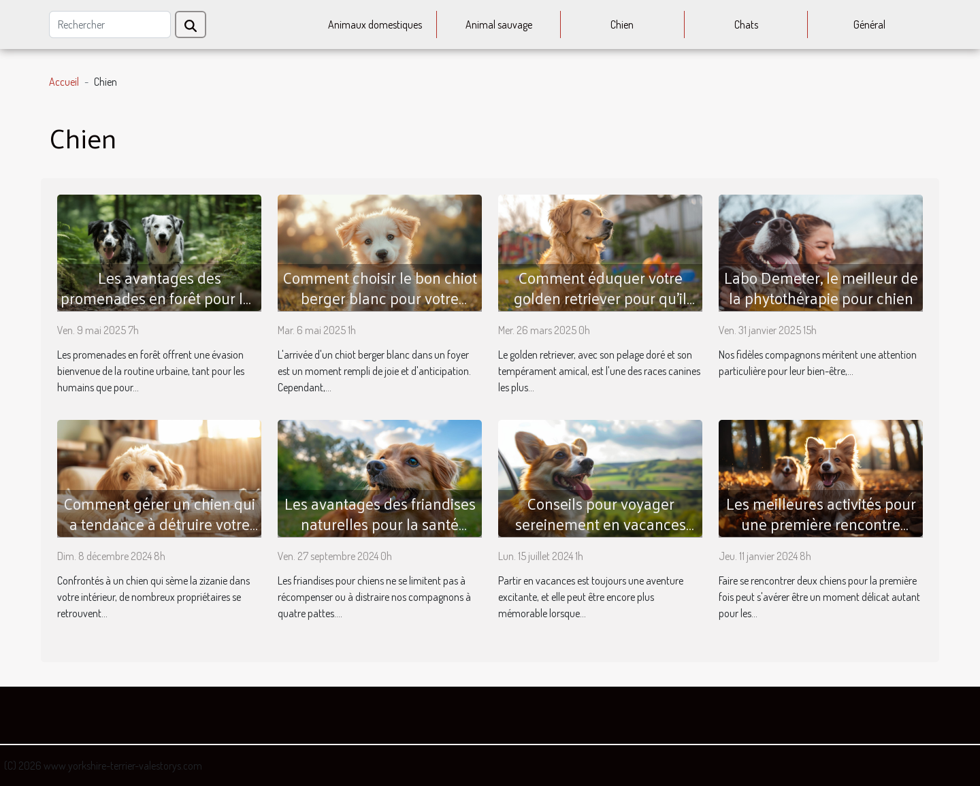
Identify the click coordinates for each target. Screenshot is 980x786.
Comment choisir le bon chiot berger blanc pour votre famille (379, 297)
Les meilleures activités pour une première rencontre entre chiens (821, 523)
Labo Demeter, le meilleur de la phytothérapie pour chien (821, 287)
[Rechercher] (110, 24)
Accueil (64, 81)
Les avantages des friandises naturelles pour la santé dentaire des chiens (380, 523)
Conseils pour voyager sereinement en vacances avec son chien (600, 523)
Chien (622, 24)
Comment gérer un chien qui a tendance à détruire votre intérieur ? (159, 523)
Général (869, 24)
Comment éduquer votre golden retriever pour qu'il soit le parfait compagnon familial (600, 308)
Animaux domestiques (375, 24)
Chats (746, 24)
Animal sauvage (499, 24)
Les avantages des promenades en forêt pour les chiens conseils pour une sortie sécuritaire (159, 308)
